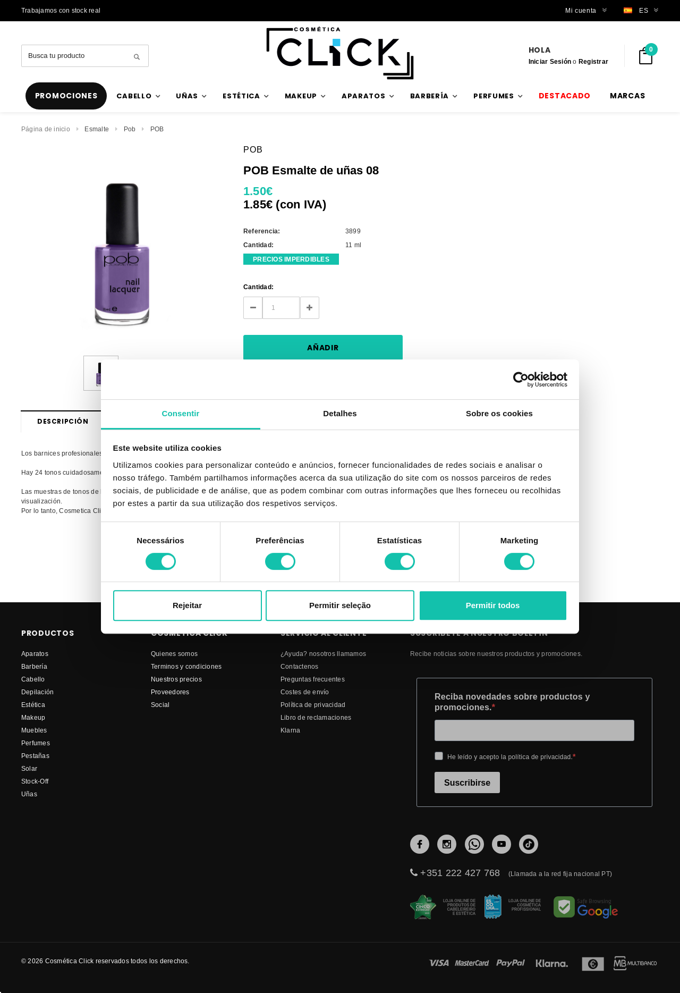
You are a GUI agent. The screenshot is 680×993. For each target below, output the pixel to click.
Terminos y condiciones (186, 666)
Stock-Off (34, 781)
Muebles (34, 730)
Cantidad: (258, 287)
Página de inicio (45, 129)
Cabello (33, 679)
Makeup (33, 717)
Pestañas (35, 756)
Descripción (63, 421)
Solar (29, 768)
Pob (130, 129)
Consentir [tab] (181, 413)
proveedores (170, 692)
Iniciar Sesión (550, 61)
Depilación (37, 692)
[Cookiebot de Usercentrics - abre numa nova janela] (520, 380)
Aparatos (34, 654)
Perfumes (35, 743)
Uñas (29, 794)
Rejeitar (187, 605)
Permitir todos (493, 605)
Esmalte (96, 129)
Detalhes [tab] (339, 413)
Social (160, 705)
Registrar (593, 61)
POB (157, 129)
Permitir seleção (340, 605)
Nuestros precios (176, 679)
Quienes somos (174, 654)
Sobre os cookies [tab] (499, 413)
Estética (33, 705)
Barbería (34, 666)
